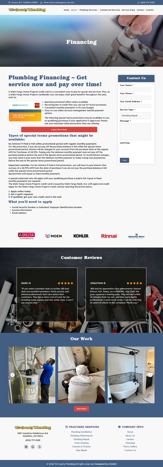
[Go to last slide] (13, 295)
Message (125, 121)
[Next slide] (150, 295)
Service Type (127, 109)
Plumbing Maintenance (81, 435)
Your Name (126, 85)
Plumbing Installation (81, 432)
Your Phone (127, 93)
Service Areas (128, 10)
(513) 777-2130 (146, 2)
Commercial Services (110, 10)
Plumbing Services (88, 10)
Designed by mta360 (105, 464)
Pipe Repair (81, 450)
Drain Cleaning (81, 443)
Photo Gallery (130, 446)
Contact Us (130, 450)
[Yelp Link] (39, 446)
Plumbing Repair (81, 439)
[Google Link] (32, 446)
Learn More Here (59, 129)
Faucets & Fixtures (81, 446)
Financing (130, 443)
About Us (130, 435)
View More (81, 409)
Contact (150, 10)
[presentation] (137, 149)
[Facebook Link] (26, 446)
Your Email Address (131, 101)
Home (66, 10)
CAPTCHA (125, 143)
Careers (140, 10)
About (74, 10)
